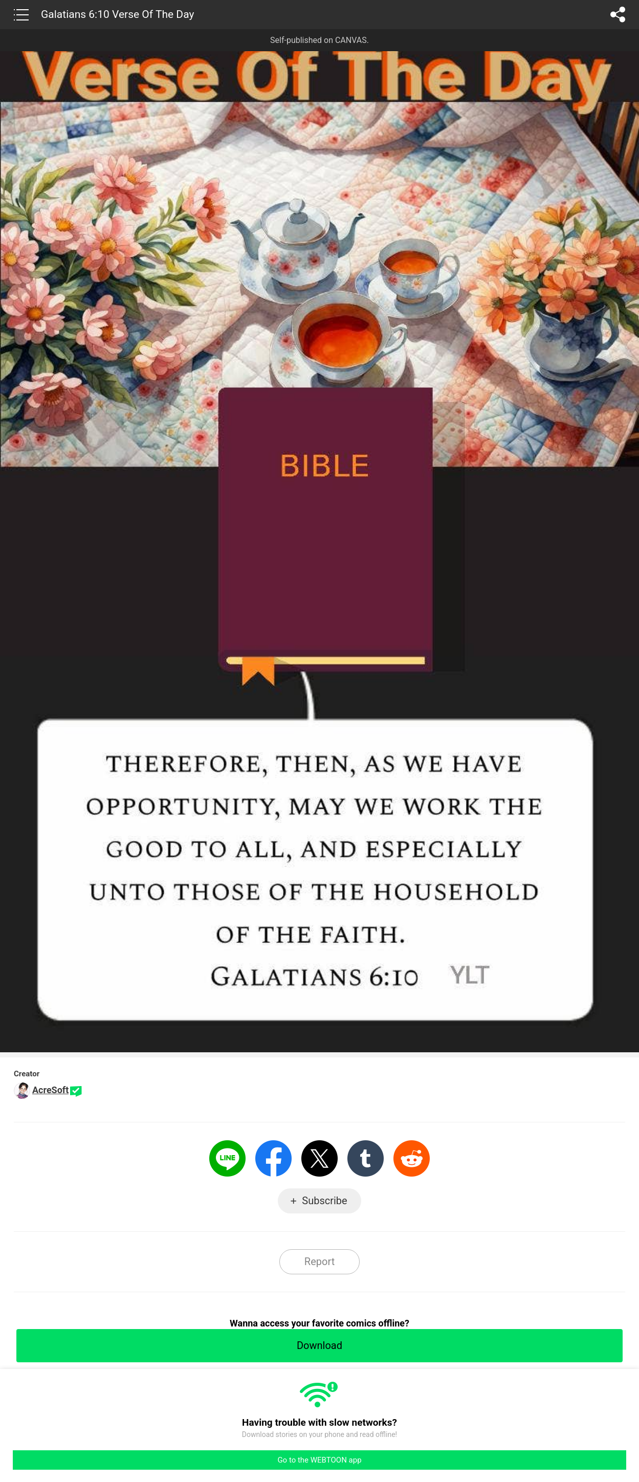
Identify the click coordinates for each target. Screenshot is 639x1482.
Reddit (411, 1158)
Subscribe (324, 1201)
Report (319, 1261)
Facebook (273, 1158)
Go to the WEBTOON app (319, 1460)
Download (319, 1345)
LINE (227, 1158)
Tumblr (365, 1158)
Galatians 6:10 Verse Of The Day (117, 14)
